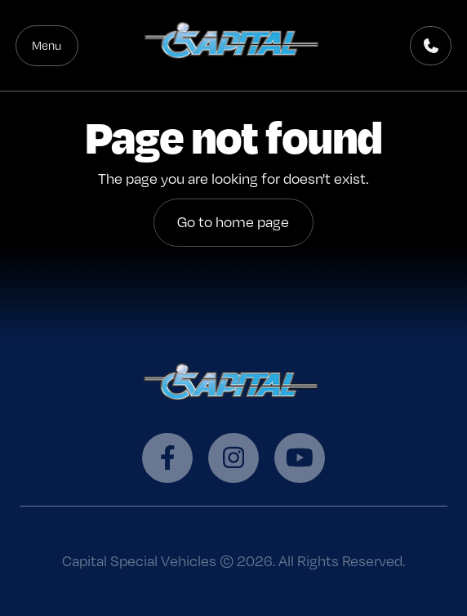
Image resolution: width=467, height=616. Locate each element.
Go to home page (233, 221)
